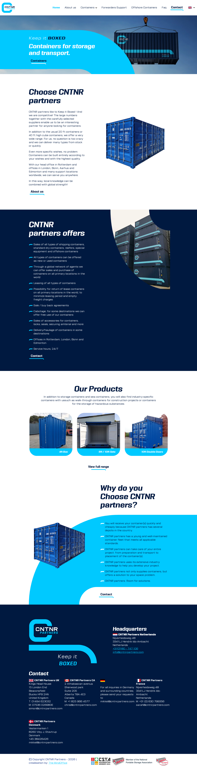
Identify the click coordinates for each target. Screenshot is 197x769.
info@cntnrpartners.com (128, 652)
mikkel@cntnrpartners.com (117, 702)
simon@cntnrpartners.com (45, 709)
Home (56, 8)
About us (70, 8)
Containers (87, 8)
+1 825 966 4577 (79, 702)
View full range (98, 467)
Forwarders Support (114, 8)
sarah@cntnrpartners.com (152, 705)
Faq (164, 8)
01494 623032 (41, 702)
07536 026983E (42, 705)
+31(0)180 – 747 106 (125, 649)
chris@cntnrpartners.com (81, 705)
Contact (177, 7)
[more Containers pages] (96, 7)
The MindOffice (58, 763)
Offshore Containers (144, 8)
